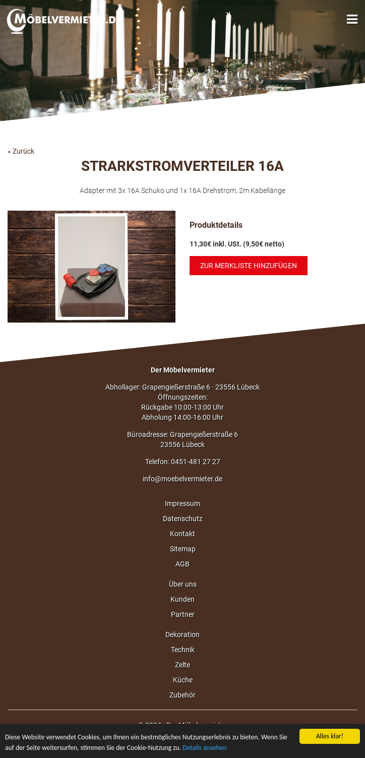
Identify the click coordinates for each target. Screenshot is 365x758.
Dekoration (182, 634)
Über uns (183, 584)
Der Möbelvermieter (183, 370)
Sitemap (183, 549)
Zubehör (182, 695)
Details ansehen (204, 748)
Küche (183, 680)
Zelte (182, 665)
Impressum (182, 503)
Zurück (23, 151)
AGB (182, 564)
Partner (183, 614)
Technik (183, 650)
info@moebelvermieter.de (182, 479)
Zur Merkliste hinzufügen (248, 266)
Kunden (182, 599)
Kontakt (182, 534)
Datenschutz (183, 519)
